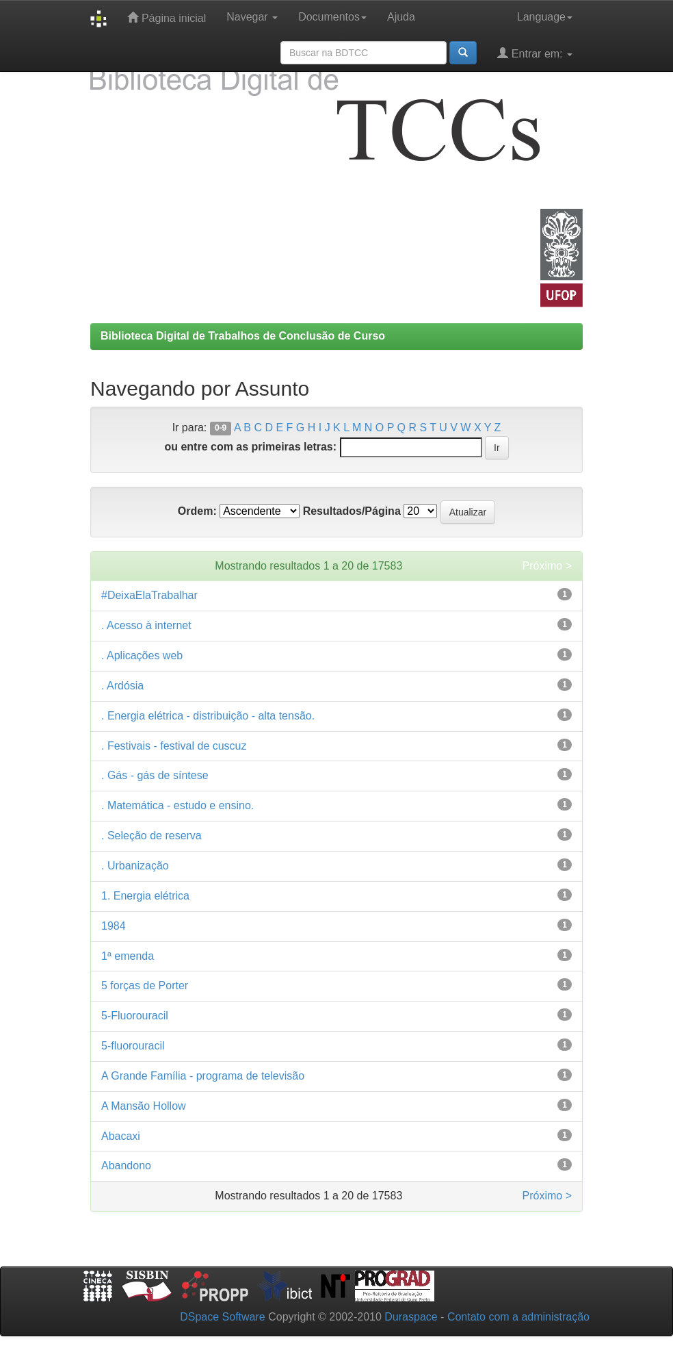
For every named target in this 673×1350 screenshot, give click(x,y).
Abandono (126, 1165)
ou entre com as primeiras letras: (250, 447)
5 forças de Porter (144, 985)
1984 (113, 926)
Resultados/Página (352, 511)
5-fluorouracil (132, 1046)
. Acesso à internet (146, 625)
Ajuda (401, 17)
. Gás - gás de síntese (155, 775)
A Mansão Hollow (143, 1106)
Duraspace (410, 1317)
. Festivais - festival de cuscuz (174, 746)
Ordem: (197, 511)
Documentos (332, 17)
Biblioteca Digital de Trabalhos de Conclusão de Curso (243, 336)
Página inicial (166, 17)
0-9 (220, 428)
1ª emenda (127, 956)
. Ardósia (122, 685)
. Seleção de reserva (151, 835)
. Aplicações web (142, 655)
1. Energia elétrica (145, 896)
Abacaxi (120, 1136)
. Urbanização (135, 865)
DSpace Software (222, 1317)
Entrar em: (534, 53)
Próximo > (547, 566)
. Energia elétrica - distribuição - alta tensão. (208, 716)
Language (544, 17)
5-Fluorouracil (134, 1015)
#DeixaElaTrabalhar (149, 595)
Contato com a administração (518, 1317)
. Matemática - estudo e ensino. (177, 805)
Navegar (252, 17)
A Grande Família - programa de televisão (202, 1076)
